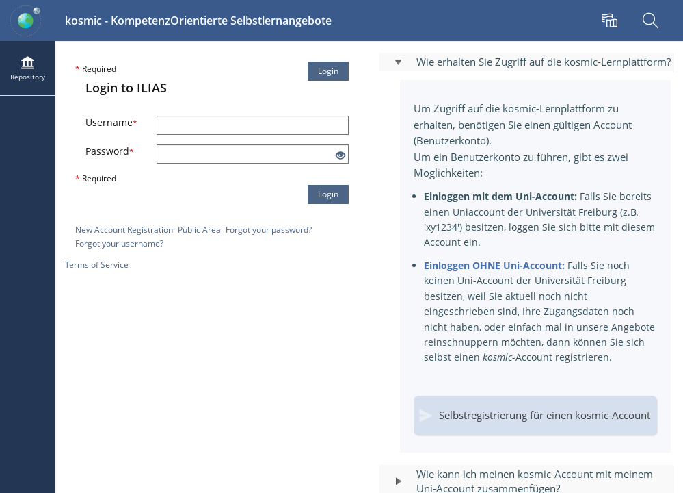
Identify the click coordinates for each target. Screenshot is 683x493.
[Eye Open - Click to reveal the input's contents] (340, 155)
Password (109, 150)
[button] (526, 62)
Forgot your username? (119, 243)
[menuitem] (611, 20)
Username (111, 122)
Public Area (199, 230)
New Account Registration (124, 230)
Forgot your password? (269, 230)
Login (328, 71)
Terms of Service (97, 264)
